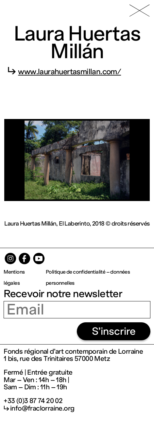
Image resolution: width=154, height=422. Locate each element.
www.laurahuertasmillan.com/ (69, 71)
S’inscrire (114, 331)
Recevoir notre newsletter (63, 294)
